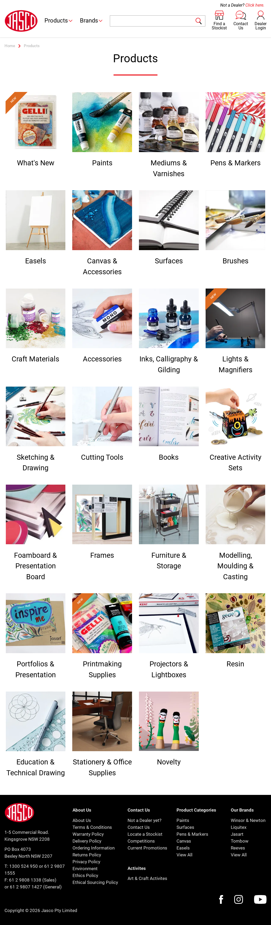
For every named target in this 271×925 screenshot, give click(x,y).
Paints (183, 820)
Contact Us (139, 827)
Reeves (238, 848)
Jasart (237, 834)
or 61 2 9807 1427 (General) (33, 886)
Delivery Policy (87, 841)
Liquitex (238, 827)
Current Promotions (147, 848)
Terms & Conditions (92, 827)
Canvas (184, 841)
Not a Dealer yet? (144, 820)
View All (184, 854)
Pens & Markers (192, 834)
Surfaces (185, 827)
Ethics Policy (85, 875)
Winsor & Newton (248, 820)
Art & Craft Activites (147, 878)
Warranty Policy (88, 834)
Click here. (254, 5)
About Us (82, 820)
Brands (91, 20)
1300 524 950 (23, 866)
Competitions (141, 841)
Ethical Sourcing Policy (95, 882)
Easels (183, 848)
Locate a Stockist (145, 834)
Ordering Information (94, 848)
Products (58, 20)
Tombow (240, 841)
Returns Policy (87, 854)
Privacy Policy (86, 861)
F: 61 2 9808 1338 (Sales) (30, 880)
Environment (85, 868)
